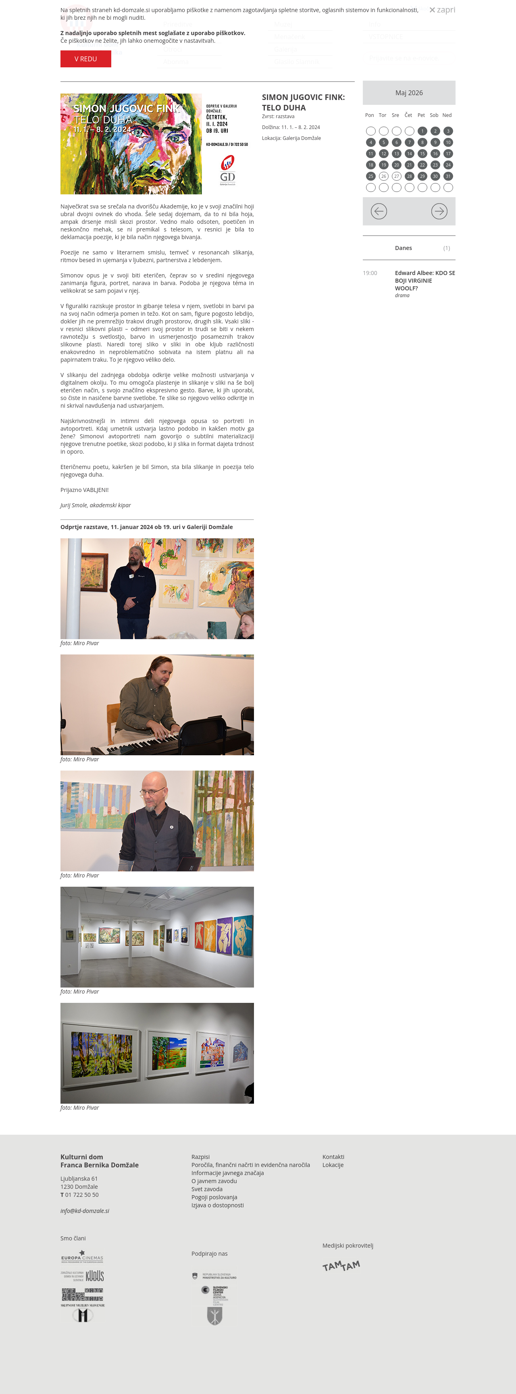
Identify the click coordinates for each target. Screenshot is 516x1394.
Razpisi (200, 1157)
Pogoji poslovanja (214, 1197)
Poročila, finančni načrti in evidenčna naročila (250, 1165)
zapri (443, 9)
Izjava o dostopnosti (217, 1205)
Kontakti (333, 1157)
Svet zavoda (207, 1189)
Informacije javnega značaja (227, 1173)
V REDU (86, 58)
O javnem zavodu (214, 1181)
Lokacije (333, 1165)
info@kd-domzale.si (84, 1211)
